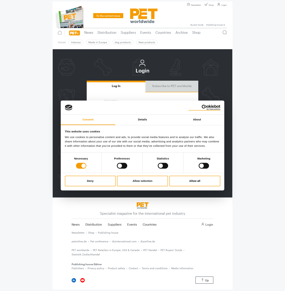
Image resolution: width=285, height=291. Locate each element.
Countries (149, 224)
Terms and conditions (155, 268)
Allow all (194, 180)
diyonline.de (147, 241)
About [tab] (197, 119)
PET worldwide (80, 250)
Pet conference (99, 241)
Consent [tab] (88, 119)
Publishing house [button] (214, 25)
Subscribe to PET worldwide (172, 86)
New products (147, 42)
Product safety (116, 268)
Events (132, 224)
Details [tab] (142, 119)
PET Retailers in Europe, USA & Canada (116, 250)
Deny (90, 180)
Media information (182, 268)
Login (221, 5)
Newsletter (193, 5)
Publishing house (108, 232)
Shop (209, 5)
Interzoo (76, 42)
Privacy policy (96, 268)
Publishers (78, 268)
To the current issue (108, 15)
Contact (133, 268)
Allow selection (142, 180)
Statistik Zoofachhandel (86, 254)
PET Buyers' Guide (171, 250)
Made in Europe (97, 42)
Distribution (93, 224)
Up (204, 280)
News (76, 224)
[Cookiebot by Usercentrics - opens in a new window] (204, 107)
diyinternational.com (124, 241)
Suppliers (114, 224)
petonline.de (79, 241)
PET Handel (150, 250)
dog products (123, 42)
